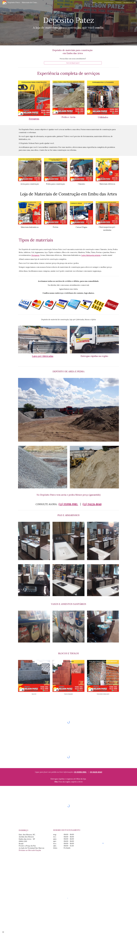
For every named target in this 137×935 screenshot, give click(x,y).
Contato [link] (118, 2)
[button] (135, 2)
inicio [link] (94, 2)
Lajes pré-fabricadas (42, 356)
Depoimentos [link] (108, 2)
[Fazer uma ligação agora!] (73, 63)
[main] (68, 23)
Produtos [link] (127, 2)
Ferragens (34, 118)
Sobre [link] (100, 2)
